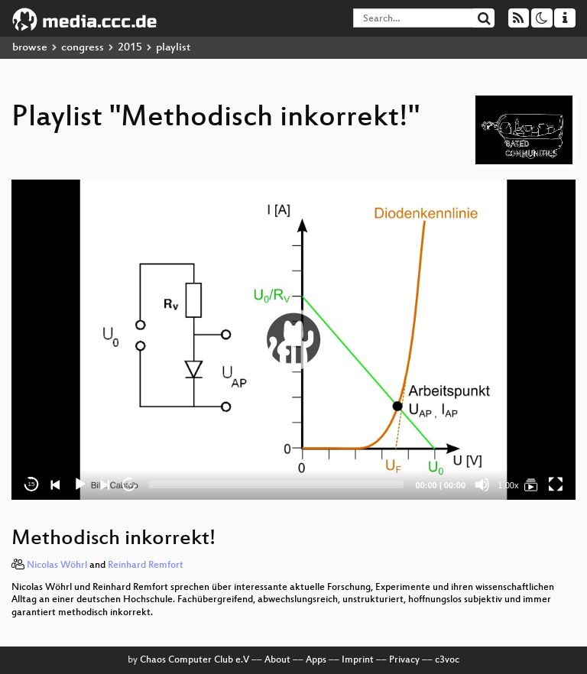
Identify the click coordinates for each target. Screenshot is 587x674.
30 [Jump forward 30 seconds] (129, 484)
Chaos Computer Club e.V (194, 660)
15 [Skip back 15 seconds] (31, 484)
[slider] (276, 484)
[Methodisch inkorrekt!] (531, 484)
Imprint (358, 660)
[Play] (80, 484)
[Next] (104, 484)
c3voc (447, 660)
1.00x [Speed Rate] (508, 485)
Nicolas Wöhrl (57, 565)
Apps (316, 660)
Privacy (404, 660)
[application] (293, 340)
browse (29, 47)
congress (82, 47)
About (277, 660)
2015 (130, 47)
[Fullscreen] (555, 484)
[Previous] (55, 484)
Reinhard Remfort (145, 565)
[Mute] (482, 484)
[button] (293, 339)
